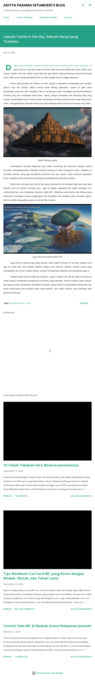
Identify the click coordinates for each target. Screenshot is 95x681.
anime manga (17, 303)
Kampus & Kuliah (48, 17)
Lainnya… (69, 17)
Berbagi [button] (84, 303)
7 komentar (20, 496)
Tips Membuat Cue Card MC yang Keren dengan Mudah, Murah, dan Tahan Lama (43, 575)
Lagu (28, 303)
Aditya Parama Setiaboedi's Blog (34, 5)
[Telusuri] (83, 5)
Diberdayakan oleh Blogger (47, 673)
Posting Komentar (24, 609)
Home (6, 17)
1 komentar (20, 656)
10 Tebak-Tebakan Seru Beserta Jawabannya (41, 465)
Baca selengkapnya (81, 496)
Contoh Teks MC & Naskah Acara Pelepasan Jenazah (47, 625)
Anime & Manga (24, 17)
